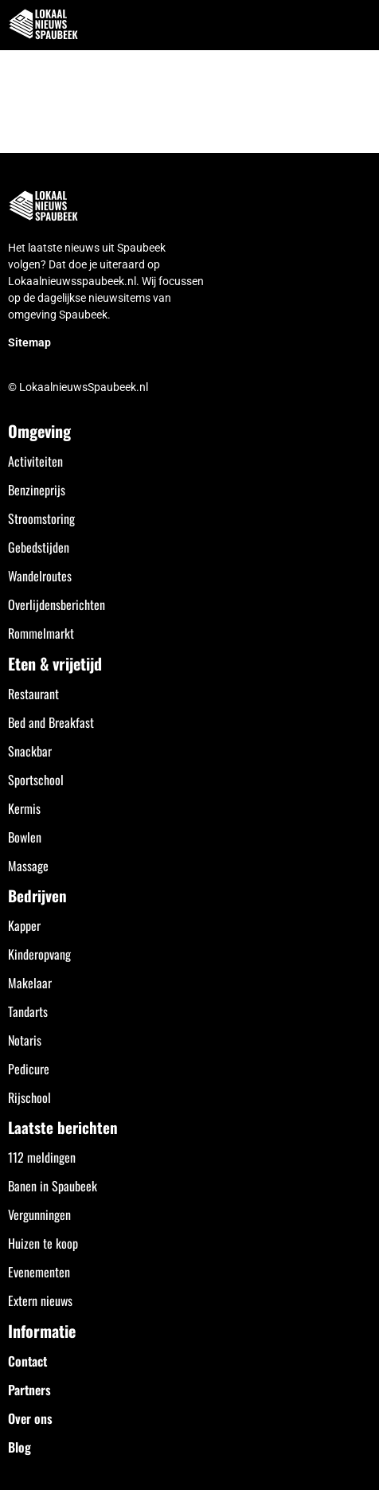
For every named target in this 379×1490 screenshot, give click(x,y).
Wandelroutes (40, 575)
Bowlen (24, 837)
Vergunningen (39, 1214)
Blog (19, 1447)
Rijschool (29, 1097)
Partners (29, 1389)
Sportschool (36, 779)
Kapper (24, 925)
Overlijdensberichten (56, 604)
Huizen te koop (43, 1243)
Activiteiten (35, 461)
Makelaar (30, 982)
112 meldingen (42, 1157)
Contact (27, 1361)
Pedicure (28, 1068)
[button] (358, 25)
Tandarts (28, 1011)
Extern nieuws (40, 1300)
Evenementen (39, 1271)
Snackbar (30, 751)
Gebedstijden (38, 547)
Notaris (24, 1040)
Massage (28, 865)
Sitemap (29, 342)
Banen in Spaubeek (52, 1185)
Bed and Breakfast (51, 722)
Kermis (24, 808)
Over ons (30, 1418)
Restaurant (33, 693)
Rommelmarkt (41, 633)
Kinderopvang (39, 954)
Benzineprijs (36, 489)
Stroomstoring (41, 518)
